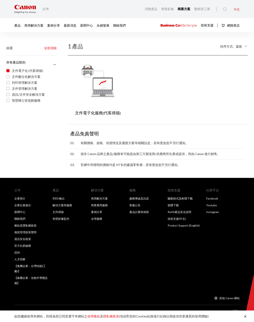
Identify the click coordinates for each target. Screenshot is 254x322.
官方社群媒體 (22, 245)
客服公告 (134, 205)
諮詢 (17, 252)
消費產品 (151, 9)
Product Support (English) (184, 225)
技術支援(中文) (177, 218)
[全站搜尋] (225, 9)
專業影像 (167, 9)
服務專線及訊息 (139, 198)
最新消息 (70, 25)
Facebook (212, 198)
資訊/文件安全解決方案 (25, 95)
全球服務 (96, 218)
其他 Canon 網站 (229, 298)
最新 (239, 46)
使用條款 (93, 316)
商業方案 (184, 9)
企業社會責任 (22, 205)
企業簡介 (19, 198)
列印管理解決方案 (21, 83)
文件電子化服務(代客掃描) (98, 113)
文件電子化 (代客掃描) (24, 71)
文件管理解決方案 (21, 89)
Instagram (212, 212)
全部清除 (50, 48)
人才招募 (19, 259)
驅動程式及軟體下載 (180, 198)
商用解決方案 (33, 25)
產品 (17, 25)
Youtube (211, 205)
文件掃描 (58, 212)
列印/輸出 (59, 198)
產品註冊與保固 (139, 212)
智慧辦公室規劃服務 (23, 100)
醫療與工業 (202, 9)
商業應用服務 (99, 205)
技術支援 (207, 25)
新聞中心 (86, 25)
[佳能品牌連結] (25, 9)
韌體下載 (173, 205)
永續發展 (103, 25)
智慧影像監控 (61, 218)
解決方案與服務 (62, 205)
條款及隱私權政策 (25, 225)
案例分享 (53, 25)
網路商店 (230, 25)
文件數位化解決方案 (23, 77)
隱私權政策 (111, 316)
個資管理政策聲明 (25, 232)
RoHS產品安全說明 (179, 212)
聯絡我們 (119, 25)
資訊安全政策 (22, 239)
